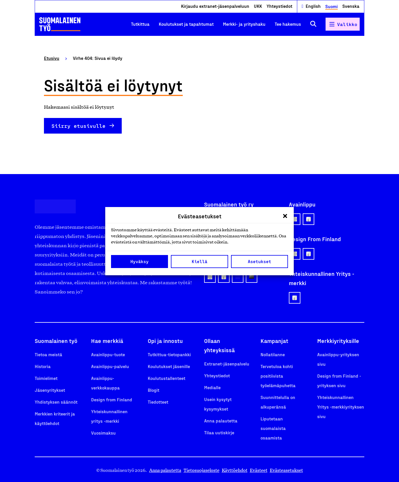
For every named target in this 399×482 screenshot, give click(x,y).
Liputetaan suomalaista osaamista (273, 428)
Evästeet (258, 470)
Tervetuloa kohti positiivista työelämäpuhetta (278, 375)
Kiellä (199, 261)
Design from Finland (111, 399)
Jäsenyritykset (50, 390)
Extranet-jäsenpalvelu (226, 363)
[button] (285, 216)
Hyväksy (139, 261)
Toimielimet (46, 378)
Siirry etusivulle (78, 126)
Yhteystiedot (279, 6)
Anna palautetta (220, 420)
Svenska (350, 6)
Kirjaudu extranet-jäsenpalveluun (215, 6)
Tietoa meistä (48, 354)
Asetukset (259, 261)
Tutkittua (140, 24)
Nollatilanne (273, 354)
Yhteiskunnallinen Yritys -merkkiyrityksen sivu (340, 406)
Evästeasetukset (286, 470)
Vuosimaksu (103, 432)
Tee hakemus (288, 24)
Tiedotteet (158, 402)
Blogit (153, 390)
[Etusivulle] (59, 24)
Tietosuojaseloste (201, 470)
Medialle (212, 387)
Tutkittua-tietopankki (169, 354)
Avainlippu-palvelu (110, 366)
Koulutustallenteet (166, 378)
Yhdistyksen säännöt (56, 402)
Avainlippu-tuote (108, 354)
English (313, 6)
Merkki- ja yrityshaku (244, 24)
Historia (43, 366)
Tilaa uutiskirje (219, 432)
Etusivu (51, 58)
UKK (258, 6)
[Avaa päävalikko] (343, 24)
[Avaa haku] (313, 24)
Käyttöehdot (234, 470)
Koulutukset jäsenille (169, 366)
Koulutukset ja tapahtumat (186, 24)
